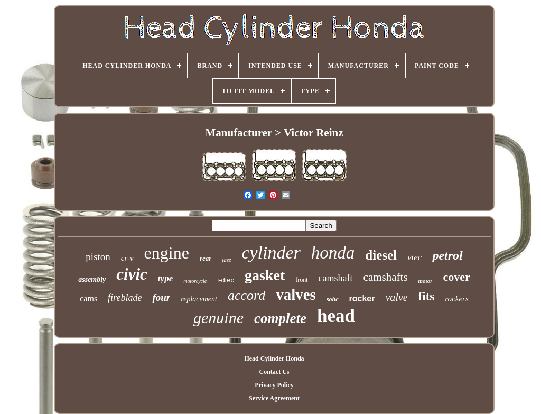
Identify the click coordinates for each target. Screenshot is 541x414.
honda (333, 252)
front (301, 279)
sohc (333, 299)
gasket (265, 275)
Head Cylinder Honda (274, 358)
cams (88, 298)
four (161, 297)
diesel (381, 255)
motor (425, 281)
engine (166, 252)
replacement (199, 299)
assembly (92, 279)
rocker (362, 298)
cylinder (270, 252)
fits (426, 296)
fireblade (125, 297)
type (165, 278)
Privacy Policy (274, 385)
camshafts (385, 277)
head (336, 316)
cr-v (127, 258)
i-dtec (225, 280)
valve (396, 297)
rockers (456, 299)
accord (246, 295)
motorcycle (195, 281)
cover (456, 276)
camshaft (336, 278)
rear (205, 258)
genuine (218, 317)
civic (131, 274)
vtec (414, 257)
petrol (447, 255)
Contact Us (274, 371)
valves (296, 294)
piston (98, 256)
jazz (226, 259)
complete (280, 318)
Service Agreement (274, 398)
